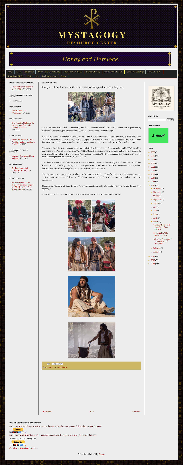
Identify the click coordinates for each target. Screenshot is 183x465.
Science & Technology (135, 72)
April (155, 218)
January (156, 252)
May (155, 214)
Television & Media (15, 76)
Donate (63, 76)
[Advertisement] (91, 389)
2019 (153, 178)
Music (29, 76)
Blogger (102, 454)
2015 (153, 260)
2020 (153, 174)
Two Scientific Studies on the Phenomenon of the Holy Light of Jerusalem (23, 125)
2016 (153, 256)
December (157, 188)
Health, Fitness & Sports (113, 72)
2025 (153, 156)
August (156, 203)
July (155, 207)
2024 (153, 160)
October (156, 196)
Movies (64, 367)
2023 (153, 163)
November (157, 192)
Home (10, 72)
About (18, 72)
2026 (153, 152)
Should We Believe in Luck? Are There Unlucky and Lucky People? (23, 142)
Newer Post (47, 411)
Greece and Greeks (55, 367)
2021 (153, 171)
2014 (153, 264)
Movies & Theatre (154, 72)
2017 (153, 185)
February (157, 248)
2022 (153, 167)
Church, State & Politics (73, 72)
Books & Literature (49, 76)
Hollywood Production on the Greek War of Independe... (162, 241)
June (155, 211)
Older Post (136, 411)
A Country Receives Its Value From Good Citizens (161, 227)
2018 (153, 182)
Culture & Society (93, 72)
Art (37, 76)
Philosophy (29, 72)
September (157, 200)
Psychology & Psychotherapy (49, 72)
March (156, 222)
